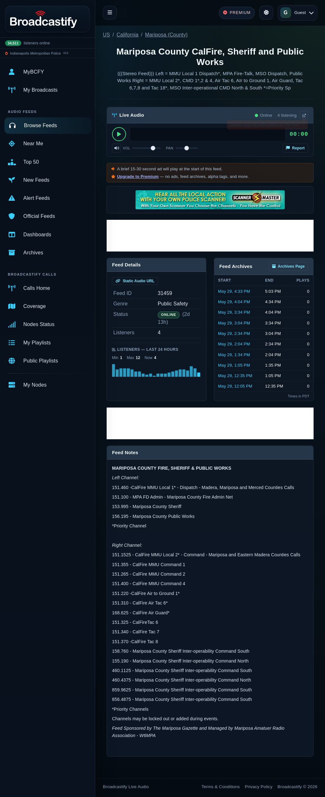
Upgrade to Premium (138, 176)
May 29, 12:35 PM (235, 375)
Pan (169, 148)
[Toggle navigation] (110, 13)
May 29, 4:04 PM (234, 301)
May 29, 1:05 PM (234, 365)
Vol (126, 148)
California (127, 34)
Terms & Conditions (221, 786)
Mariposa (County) (166, 34)
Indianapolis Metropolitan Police (35, 53)
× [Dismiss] (303, 126)
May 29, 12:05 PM (235, 386)
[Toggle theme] (266, 13)
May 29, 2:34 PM (234, 333)
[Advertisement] (210, 236)
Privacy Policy (259, 786)
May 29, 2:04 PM (234, 344)
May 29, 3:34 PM (234, 312)
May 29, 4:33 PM (234, 291)
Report (295, 148)
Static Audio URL (135, 281)
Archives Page (288, 266)
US (106, 34)
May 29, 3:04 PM (234, 323)
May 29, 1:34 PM (234, 354)
